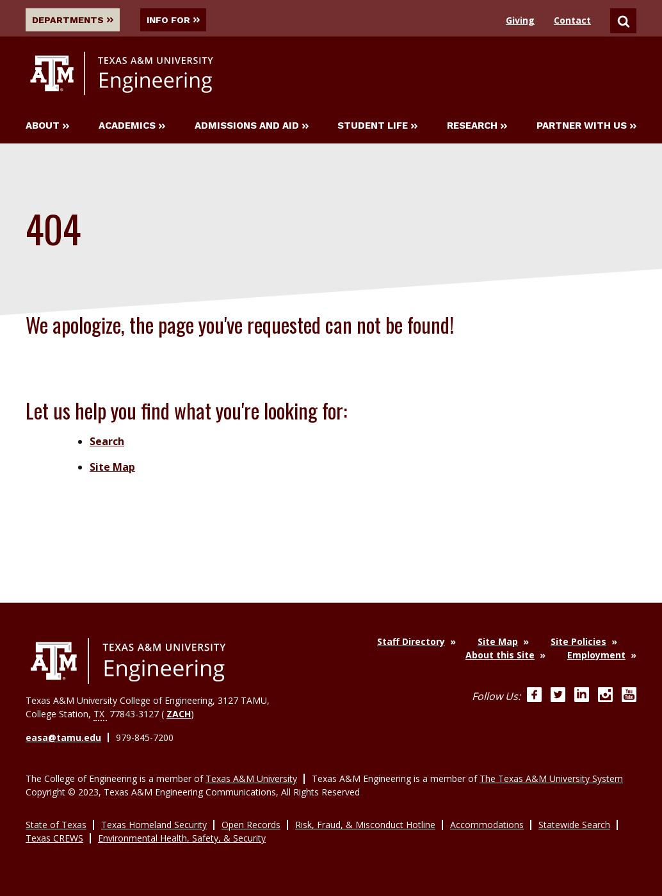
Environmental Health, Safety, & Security (182, 838)
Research (477, 126)
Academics (132, 126)
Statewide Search (574, 825)
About (47, 126)
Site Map (112, 467)
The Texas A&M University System (551, 778)
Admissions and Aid (252, 126)
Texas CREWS (54, 838)
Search (107, 441)
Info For (176, 20)
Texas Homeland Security (154, 825)
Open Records (251, 825)
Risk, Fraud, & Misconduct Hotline (365, 825)
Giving (520, 20)
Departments (73, 20)
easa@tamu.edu (63, 737)
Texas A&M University (251, 778)
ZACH (178, 714)
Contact (572, 20)
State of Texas (56, 825)
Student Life (377, 126)
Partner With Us (586, 126)
